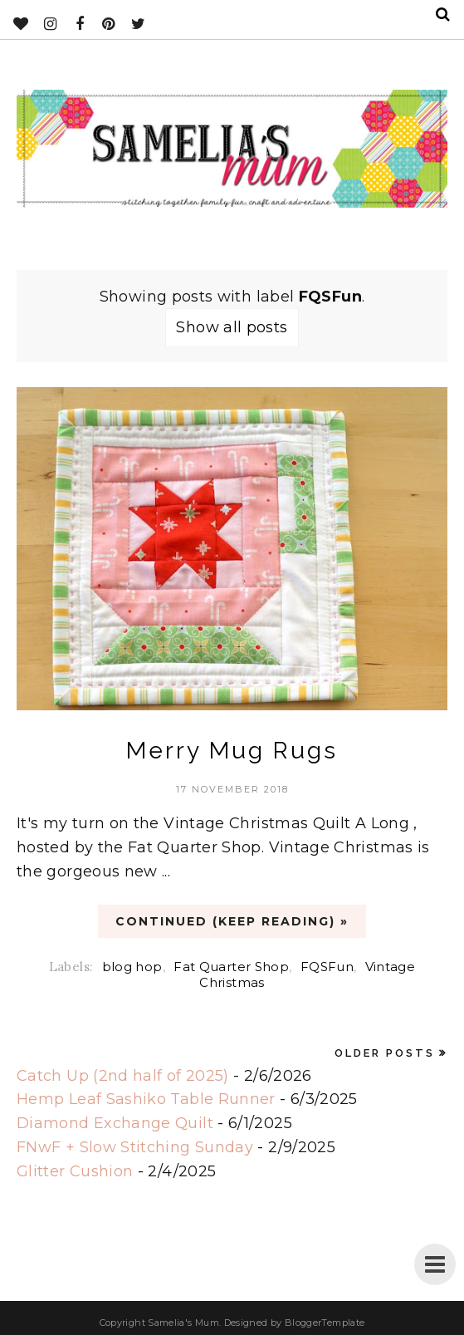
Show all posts (231, 327)
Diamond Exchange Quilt (115, 1123)
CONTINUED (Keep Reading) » (232, 921)
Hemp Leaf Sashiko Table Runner (146, 1099)
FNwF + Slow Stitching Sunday (135, 1147)
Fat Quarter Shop (231, 966)
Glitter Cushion (75, 1171)
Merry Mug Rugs (232, 750)
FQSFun (327, 966)
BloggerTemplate (324, 1322)
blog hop (132, 966)
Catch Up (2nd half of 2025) (123, 1076)
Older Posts (385, 1053)
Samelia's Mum (183, 1322)
